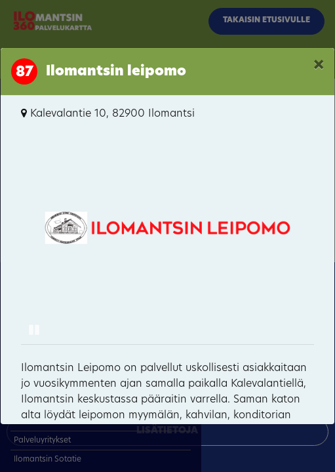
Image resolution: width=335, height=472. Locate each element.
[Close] (318, 66)
